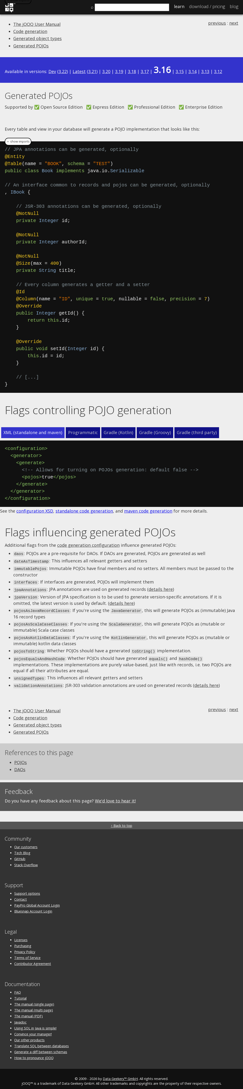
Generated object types (37, 38)
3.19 (119, 71)
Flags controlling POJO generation (88, 409)
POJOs (20, 758)
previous (217, 23)
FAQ (17, 987)
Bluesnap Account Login (33, 906)
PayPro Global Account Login (37, 901)
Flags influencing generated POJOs (90, 532)
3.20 (106, 71)
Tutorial (20, 994)
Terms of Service (27, 953)
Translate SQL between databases (41, 1041)
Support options (27, 889)
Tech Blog (22, 848)
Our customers (25, 842)
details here (161, 588)
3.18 (132, 71)
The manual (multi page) (33, 1005)
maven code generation (148, 511)
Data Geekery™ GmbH (120, 1074)
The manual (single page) (34, 999)
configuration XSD (34, 511)
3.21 (92, 71)
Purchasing (22, 941)
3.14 (192, 71)
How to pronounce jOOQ (34, 1053)
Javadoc (20, 1017)
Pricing (207, 6)
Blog (234, 6)
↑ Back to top (121, 821)
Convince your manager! (33, 1029)
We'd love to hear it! (115, 796)
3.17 (145, 71)
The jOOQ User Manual (37, 24)
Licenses (21, 935)
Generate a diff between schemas (40, 1047)
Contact (20, 895)
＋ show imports (18, 141)
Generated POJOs (31, 46)
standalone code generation (84, 511)
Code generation (30, 31)
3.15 (180, 71)
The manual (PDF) (28, 1011)
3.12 (218, 71)
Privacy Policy (24, 947)
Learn (179, 6)
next (233, 23)
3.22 (63, 71)
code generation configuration (88, 545)
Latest (79, 71)
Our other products (29, 1035)
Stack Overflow (26, 860)
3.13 (205, 71)
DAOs (19, 765)
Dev (52, 71)
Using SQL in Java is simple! (35, 1023)
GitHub (19, 854)
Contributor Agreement (32, 959)
